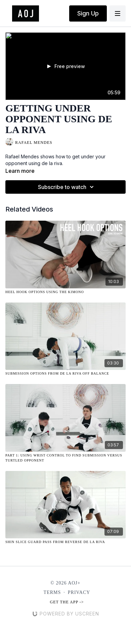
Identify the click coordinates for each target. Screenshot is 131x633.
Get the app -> (67, 602)
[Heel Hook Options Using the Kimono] (65, 291)
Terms (52, 592)
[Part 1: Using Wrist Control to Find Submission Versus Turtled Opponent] (65, 458)
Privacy (79, 592)
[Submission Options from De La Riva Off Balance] (65, 373)
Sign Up (88, 13)
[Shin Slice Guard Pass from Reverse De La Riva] (65, 541)
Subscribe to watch (67, 187)
